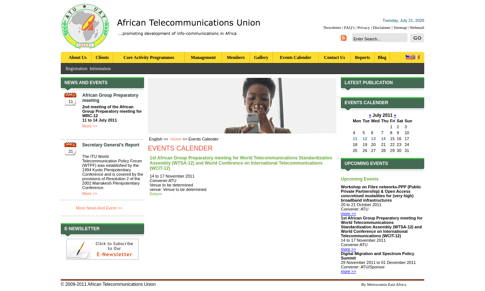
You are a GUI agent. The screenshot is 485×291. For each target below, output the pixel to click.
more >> (348, 213)
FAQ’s (349, 27)
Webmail (417, 27)
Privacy (364, 27)
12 (365, 138)
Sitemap (400, 27)
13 (373, 138)
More (87, 126)
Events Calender (295, 57)
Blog (382, 57)
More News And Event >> (99, 208)
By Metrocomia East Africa (383, 284)
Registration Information (88, 68)
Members (236, 57)
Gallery (261, 57)
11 (355, 138)
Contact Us (334, 57)
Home (175, 139)
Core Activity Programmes (148, 57)
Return (156, 194)
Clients (102, 57)
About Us (77, 57)
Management (203, 57)
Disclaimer (382, 27)
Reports (362, 57)
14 (383, 138)
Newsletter (332, 27)
